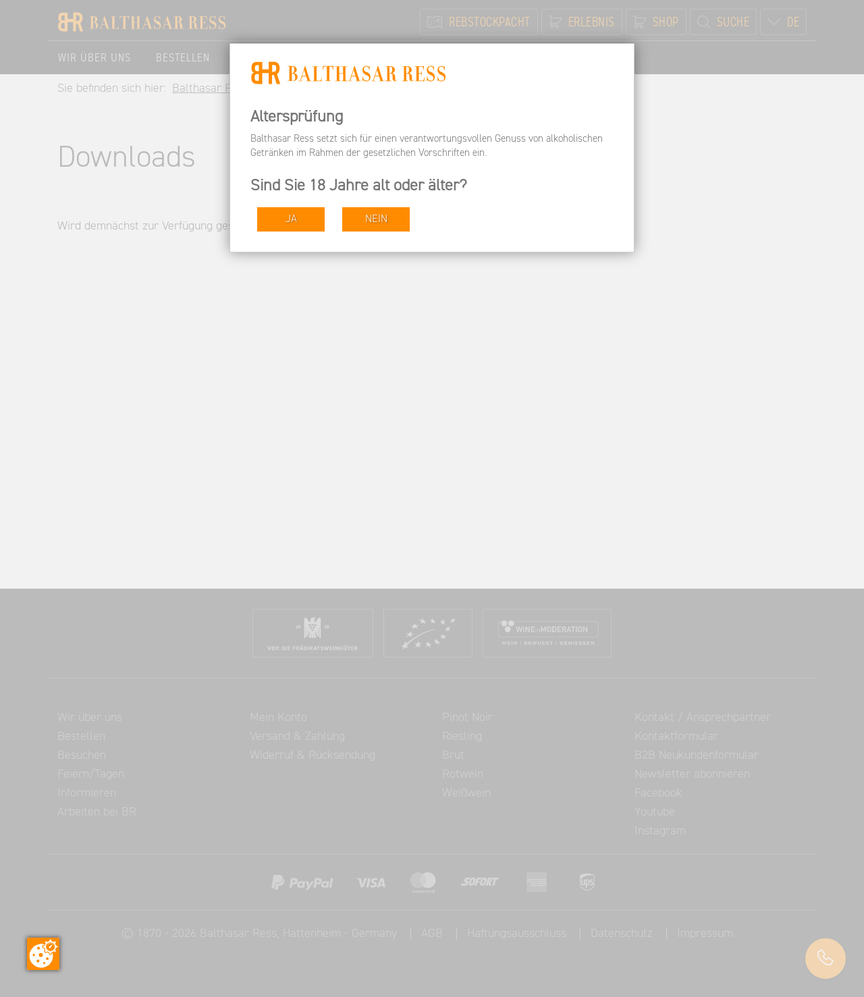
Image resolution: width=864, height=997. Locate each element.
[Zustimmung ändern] (43, 954)
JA (291, 219)
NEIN (376, 219)
